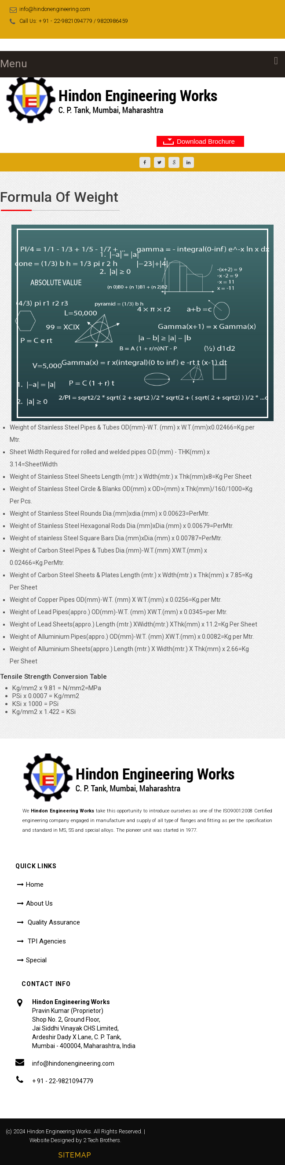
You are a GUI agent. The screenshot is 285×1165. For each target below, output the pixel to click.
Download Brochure (206, 141)
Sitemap (74, 1155)
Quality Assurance (53, 922)
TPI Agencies (46, 941)
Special (36, 960)
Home (35, 884)
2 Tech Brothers (101, 1140)
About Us (39, 903)
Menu (13, 64)
